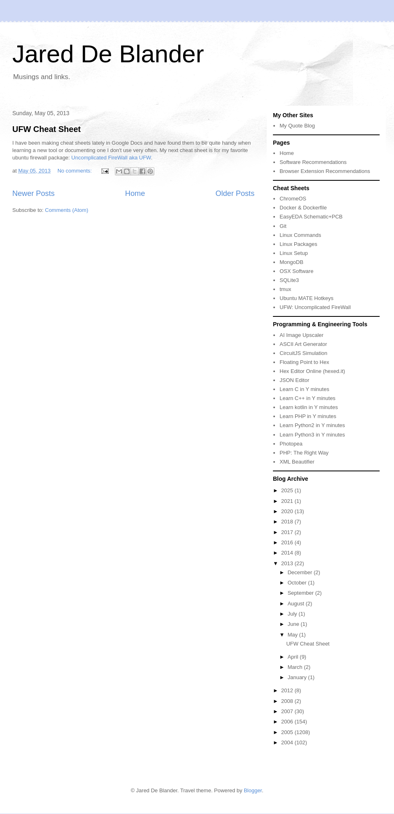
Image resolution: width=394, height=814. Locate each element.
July (293, 614)
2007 (288, 711)
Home (135, 193)
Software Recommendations (312, 162)
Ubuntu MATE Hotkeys (306, 298)
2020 (288, 511)
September (301, 593)
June (294, 624)
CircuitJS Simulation (303, 353)
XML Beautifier (296, 462)
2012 (288, 690)
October (298, 583)
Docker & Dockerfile (303, 208)
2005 (288, 732)
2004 (288, 742)
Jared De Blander (108, 54)
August (297, 603)
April (294, 657)
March (296, 667)
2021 (288, 501)
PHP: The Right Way (303, 453)
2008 (288, 701)
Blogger (253, 790)
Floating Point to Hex (304, 362)
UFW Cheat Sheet (46, 129)
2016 (288, 542)
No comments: (75, 171)
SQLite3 (289, 280)
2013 (288, 563)
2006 (288, 722)
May (293, 635)
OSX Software (296, 271)
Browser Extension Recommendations (324, 171)
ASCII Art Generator (303, 344)
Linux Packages (298, 244)
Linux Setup (293, 253)
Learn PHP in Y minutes (307, 416)
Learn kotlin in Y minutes (308, 407)
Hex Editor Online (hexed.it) (312, 371)
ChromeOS (292, 199)
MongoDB (291, 262)
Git (282, 226)
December (301, 572)
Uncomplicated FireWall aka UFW (111, 158)
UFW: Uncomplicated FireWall (314, 307)
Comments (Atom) (66, 210)
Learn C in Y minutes (304, 389)
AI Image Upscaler (301, 335)
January (298, 677)
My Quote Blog (297, 126)
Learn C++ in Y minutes (307, 398)
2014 (288, 553)
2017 (288, 532)
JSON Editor (294, 380)
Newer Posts (33, 193)
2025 (288, 490)
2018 (288, 521)
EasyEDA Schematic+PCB (311, 217)
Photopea (290, 444)
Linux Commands (300, 235)
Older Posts (234, 193)
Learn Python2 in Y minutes (312, 425)
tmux (285, 289)
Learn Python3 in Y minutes (312, 435)
